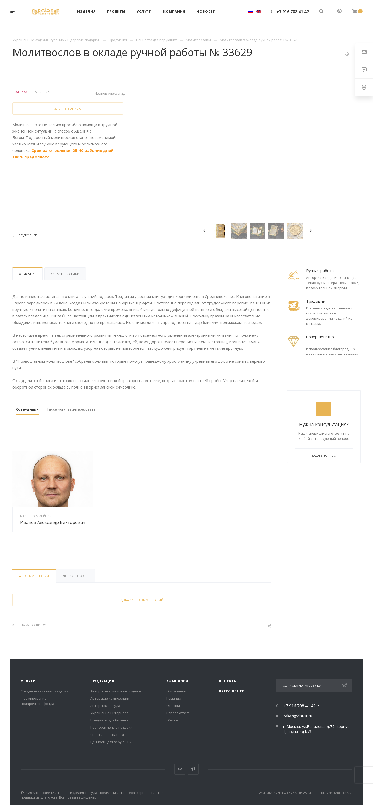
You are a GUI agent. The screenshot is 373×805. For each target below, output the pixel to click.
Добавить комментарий (142, 600)
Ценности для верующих (110, 742)
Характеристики (65, 274)
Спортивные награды (108, 734)
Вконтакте (179, 769)
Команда (173, 698)
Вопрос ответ (177, 713)
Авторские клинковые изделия (116, 691)
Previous (204, 231)
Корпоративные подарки (111, 727)
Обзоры (173, 720)
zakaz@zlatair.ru (297, 715)
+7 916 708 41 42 (292, 11)
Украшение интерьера (109, 713)
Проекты (228, 680)
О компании (176, 691)
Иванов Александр (110, 93)
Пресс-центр (231, 691)
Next (310, 231)
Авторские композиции (109, 698)
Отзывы (173, 705)
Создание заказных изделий (45, 691)
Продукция (102, 680)
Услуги (28, 680)
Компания (177, 680)
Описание (27, 274)
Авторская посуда (105, 705)
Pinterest (193, 769)
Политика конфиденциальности (283, 792)
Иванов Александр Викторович (52, 522)
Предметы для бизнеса (109, 720)
